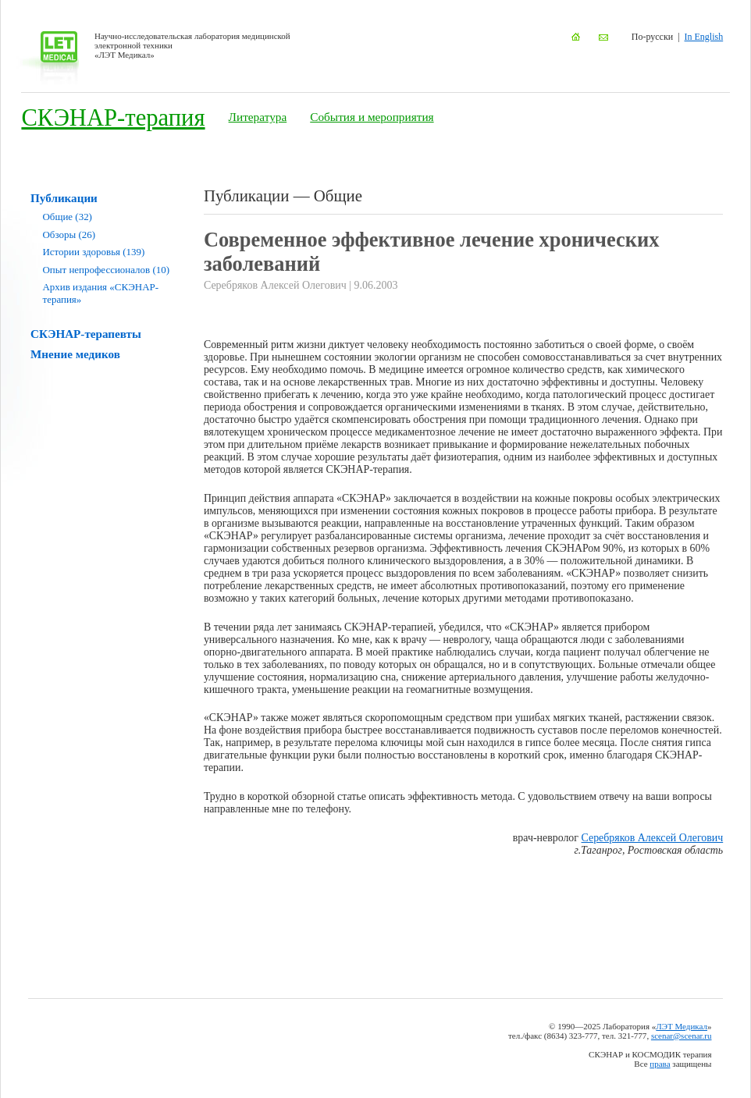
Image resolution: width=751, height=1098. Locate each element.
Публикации (64, 197)
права (660, 1063)
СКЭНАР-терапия (113, 118)
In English (704, 36)
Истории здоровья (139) (94, 252)
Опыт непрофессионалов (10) (106, 269)
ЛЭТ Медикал (681, 1026)
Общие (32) (67, 216)
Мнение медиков (75, 354)
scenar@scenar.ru (681, 1035)
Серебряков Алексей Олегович (653, 838)
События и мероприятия (371, 116)
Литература (258, 116)
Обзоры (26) (69, 234)
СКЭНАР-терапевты (85, 333)
